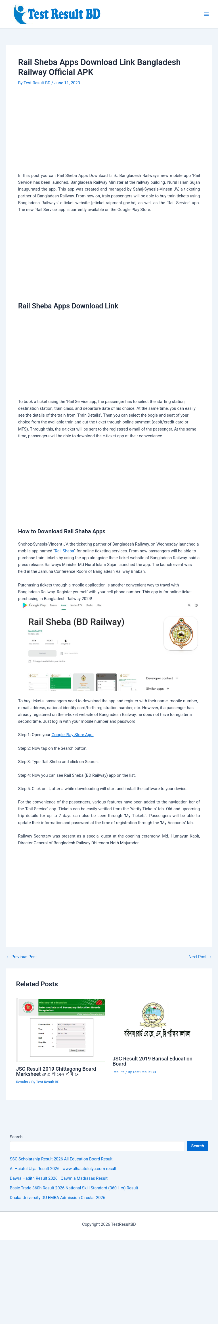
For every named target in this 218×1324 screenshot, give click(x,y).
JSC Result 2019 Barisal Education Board (152, 1061)
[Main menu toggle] (206, 14)
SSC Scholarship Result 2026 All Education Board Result (61, 1159)
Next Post (200, 957)
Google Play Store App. (72, 734)
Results (22, 1082)
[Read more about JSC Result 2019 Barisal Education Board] (157, 1024)
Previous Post (21, 957)
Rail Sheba (64, 551)
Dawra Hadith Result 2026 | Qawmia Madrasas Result (59, 1178)
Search (16, 1136)
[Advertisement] (109, 130)
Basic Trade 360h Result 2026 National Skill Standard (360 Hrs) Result (74, 1188)
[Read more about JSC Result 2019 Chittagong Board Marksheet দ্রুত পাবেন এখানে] (60, 1029)
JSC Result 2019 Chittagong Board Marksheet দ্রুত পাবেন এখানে (56, 1071)
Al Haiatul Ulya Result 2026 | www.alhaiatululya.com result (63, 1168)
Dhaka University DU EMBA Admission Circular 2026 (57, 1197)
